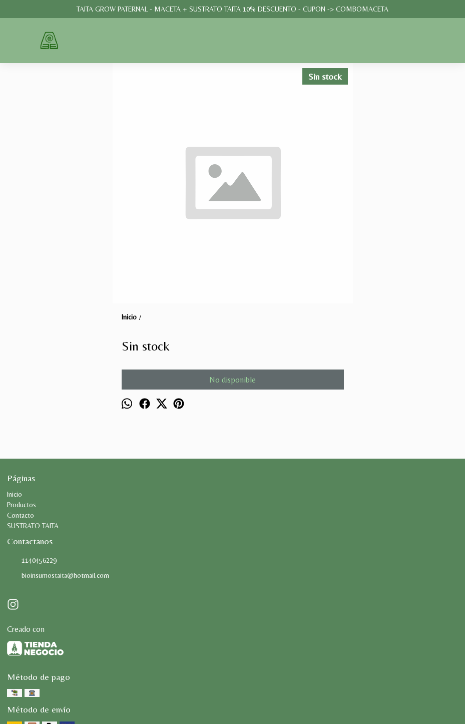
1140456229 (32, 561)
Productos (21, 505)
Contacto (20, 515)
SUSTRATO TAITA (33, 526)
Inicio (14, 494)
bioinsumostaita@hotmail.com (58, 576)
